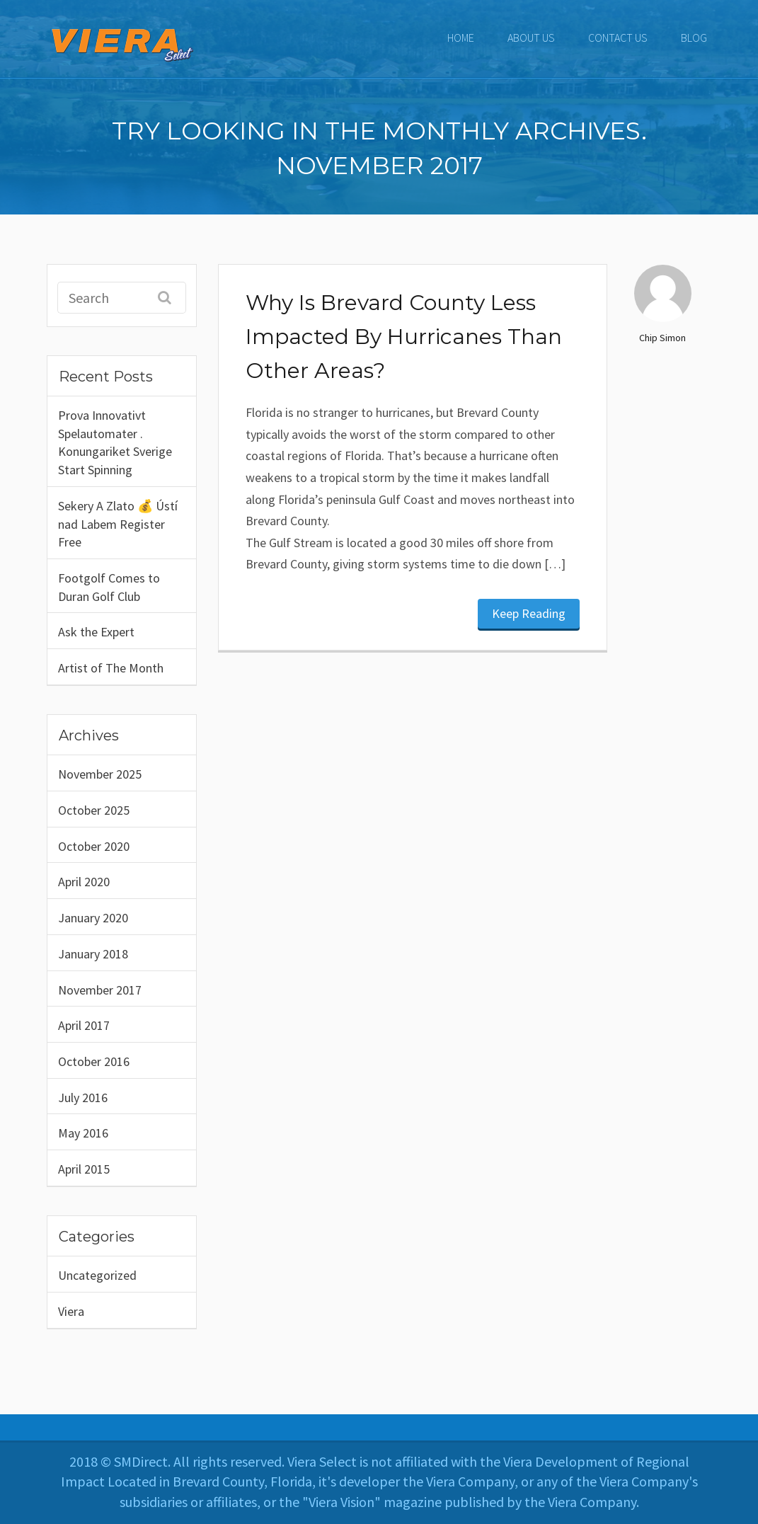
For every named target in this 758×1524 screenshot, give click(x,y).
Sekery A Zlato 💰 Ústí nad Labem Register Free (118, 524)
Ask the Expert (96, 632)
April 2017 (84, 1025)
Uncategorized (97, 1275)
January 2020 (93, 918)
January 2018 (93, 954)
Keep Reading (528, 613)
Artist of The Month (110, 668)
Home (460, 37)
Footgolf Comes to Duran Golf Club (109, 587)
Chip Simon (662, 337)
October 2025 (94, 810)
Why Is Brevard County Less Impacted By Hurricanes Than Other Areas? (404, 337)
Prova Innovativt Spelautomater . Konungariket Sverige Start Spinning (115, 442)
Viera (71, 1311)
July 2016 (83, 1097)
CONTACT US (618, 37)
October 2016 (94, 1061)
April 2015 (84, 1169)
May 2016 (83, 1133)
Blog (694, 37)
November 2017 (100, 990)
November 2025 (100, 774)
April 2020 (84, 881)
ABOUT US (531, 37)
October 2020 (94, 846)
